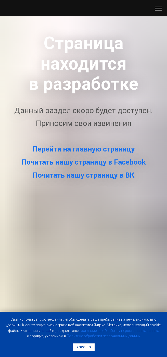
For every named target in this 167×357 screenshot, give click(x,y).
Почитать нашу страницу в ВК (83, 175)
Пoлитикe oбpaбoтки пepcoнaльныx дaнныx (103, 336)
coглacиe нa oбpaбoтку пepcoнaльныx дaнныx (120, 331)
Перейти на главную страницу (84, 149)
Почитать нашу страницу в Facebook (83, 162)
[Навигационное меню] (158, 8)
